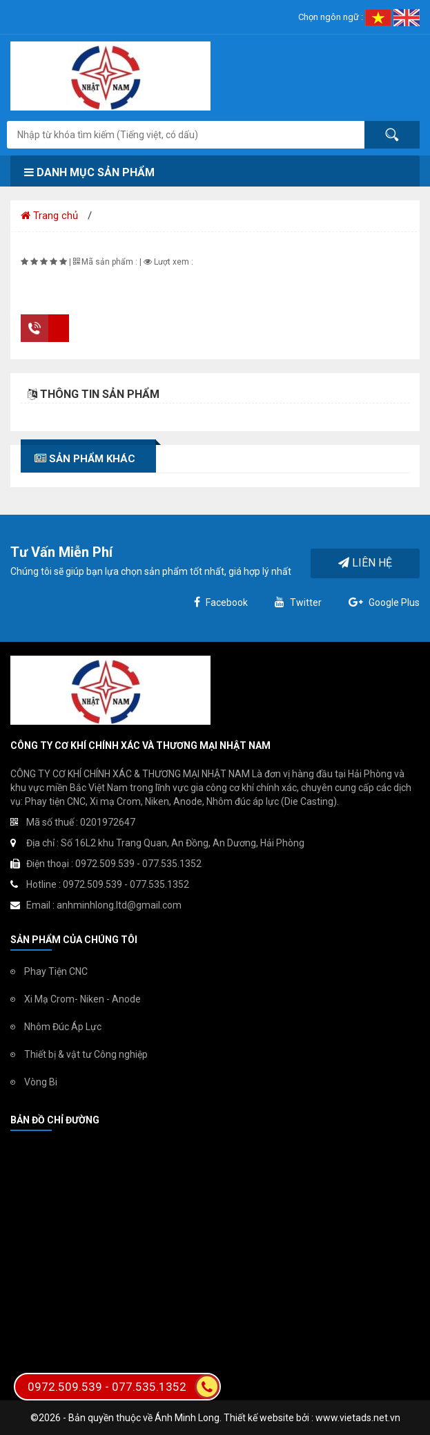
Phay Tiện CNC (56, 971)
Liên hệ (365, 562)
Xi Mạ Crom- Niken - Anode (82, 999)
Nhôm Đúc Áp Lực (62, 1026)
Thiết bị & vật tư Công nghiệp (86, 1054)
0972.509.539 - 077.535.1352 (123, 1386)
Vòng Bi (40, 1081)
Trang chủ (49, 215)
